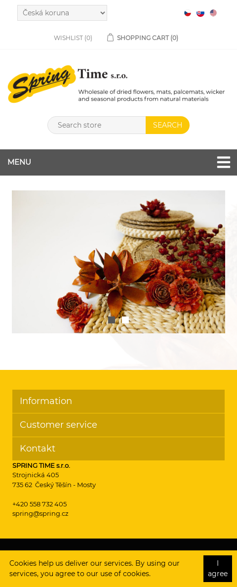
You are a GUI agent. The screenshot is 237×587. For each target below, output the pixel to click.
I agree (218, 568)
